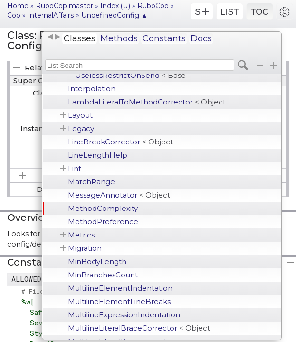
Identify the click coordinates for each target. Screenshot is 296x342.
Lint (74, 168)
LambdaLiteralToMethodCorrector (147, 101)
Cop (13, 15)
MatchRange (91, 181)
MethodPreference (103, 221)
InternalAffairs (51, 15)
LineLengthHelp (97, 155)
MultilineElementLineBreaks (119, 301)
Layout (80, 115)
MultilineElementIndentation (120, 288)
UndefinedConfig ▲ (114, 15)
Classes (79, 38)
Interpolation (91, 88)
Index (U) (115, 5)
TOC (260, 12)
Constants (164, 38)
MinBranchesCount (103, 274)
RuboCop (153, 5)
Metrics (81, 234)
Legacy (81, 128)
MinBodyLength (97, 261)
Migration (85, 248)
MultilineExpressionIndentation (124, 314)
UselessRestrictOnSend (130, 75)
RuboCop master (64, 5)
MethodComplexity (103, 208)
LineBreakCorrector (120, 141)
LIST (229, 12)
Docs (201, 38)
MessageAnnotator (119, 195)
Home (18, 5)
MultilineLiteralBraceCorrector (139, 327)
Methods (119, 38)
